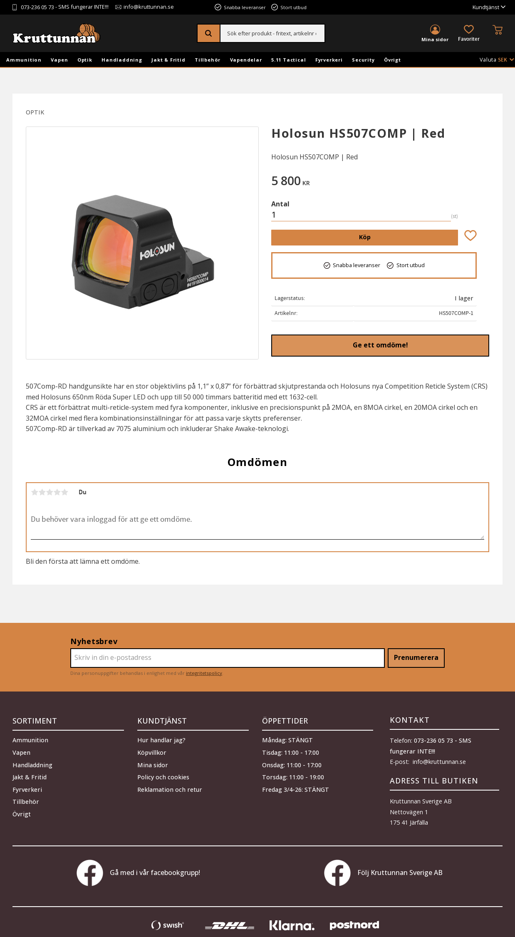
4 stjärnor (57, 492)
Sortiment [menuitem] (34, 720)
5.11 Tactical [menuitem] (288, 60)
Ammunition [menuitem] (24, 60)
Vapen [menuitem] (59, 60)
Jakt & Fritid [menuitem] (168, 60)
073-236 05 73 (37, 7)
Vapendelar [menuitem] (246, 60)
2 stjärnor (42, 492)
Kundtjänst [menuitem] (486, 7)
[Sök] (209, 33)
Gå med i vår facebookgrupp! (138, 873)
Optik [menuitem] (84, 60)
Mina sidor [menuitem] (434, 39)
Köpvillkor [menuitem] (151, 751)
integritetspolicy (204, 673)
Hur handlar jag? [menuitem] (161, 739)
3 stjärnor (49, 492)
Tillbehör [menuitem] (207, 60)
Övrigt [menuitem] (392, 60)
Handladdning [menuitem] (122, 60)
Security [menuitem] (363, 60)
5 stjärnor (64, 492)
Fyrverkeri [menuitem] (329, 60)
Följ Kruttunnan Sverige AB (383, 873)
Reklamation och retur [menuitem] (169, 788)
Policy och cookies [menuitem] (163, 776)
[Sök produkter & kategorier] (272, 33)
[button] (469, 34)
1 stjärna (34, 492)
